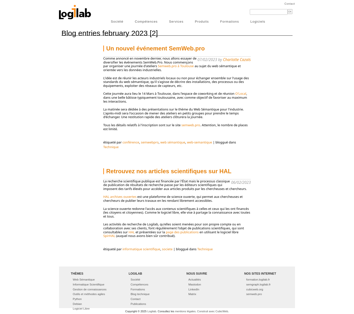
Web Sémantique (84, 279)
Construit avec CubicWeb (212, 311)
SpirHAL (109, 236)
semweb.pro (190, 125)
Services (176, 21)
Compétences (146, 21)
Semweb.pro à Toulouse (176, 66)
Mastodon (194, 284)
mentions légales (185, 311)
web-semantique (199, 142)
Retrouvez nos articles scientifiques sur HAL (168, 171)
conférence (130, 142)
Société (117, 21)
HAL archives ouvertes (119, 196)
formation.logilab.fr (258, 279)
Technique (111, 147)
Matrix (192, 294)
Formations (229, 21)
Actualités (194, 279)
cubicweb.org (254, 289)
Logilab (151, 311)
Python (77, 298)
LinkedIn (193, 289)
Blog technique (140, 294)
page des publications (182, 232)
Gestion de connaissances (89, 289)
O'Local (240, 93)
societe (167, 249)
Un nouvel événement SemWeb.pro (155, 48)
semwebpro (150, 142)
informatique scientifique (141, 249)
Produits (202, 21)
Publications (138, 303)
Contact (289, 3)
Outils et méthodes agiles (89, 294)
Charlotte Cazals (237, 59)
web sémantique (172, 142)
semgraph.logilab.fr (258, 284)
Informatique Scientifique (88, 284)
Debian (77, 303)
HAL (132, 232)
